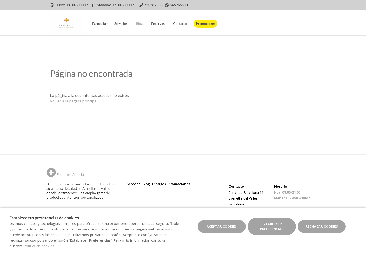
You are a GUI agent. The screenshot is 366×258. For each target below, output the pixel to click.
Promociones (205, 23)
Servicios (120, 23)
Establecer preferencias (271, 226)
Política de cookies (39, 246)
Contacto (180, 23)
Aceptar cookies (222, 226)
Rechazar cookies (322, 226)
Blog (139, 23)
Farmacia (99, 23)
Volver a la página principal (73, 101)
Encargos (158, 23)
